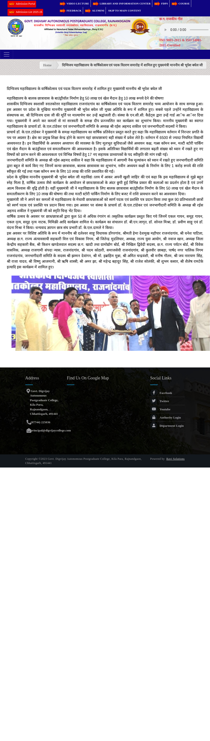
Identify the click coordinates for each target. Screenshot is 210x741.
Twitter (159, 401)
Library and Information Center (121, 3)
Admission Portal (21, 4)
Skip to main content (124, 10)
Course (180, 3)
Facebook (161, 393)
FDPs (161, 3)
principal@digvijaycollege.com (50, 430)
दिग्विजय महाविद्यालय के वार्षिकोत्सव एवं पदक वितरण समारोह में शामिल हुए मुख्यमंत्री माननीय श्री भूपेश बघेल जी (132, 65)
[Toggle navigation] (6, 54)
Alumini (94, 10)
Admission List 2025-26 (25, 12)
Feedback (70, 10)
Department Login (167, 425)
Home (47, 65)
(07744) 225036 (40, 422)
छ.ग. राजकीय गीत (170, 19)
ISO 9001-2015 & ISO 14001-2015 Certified (180, 42)
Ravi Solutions (175, 458)
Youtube (160, 409)
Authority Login (165, 417)
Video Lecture (74, 3)
